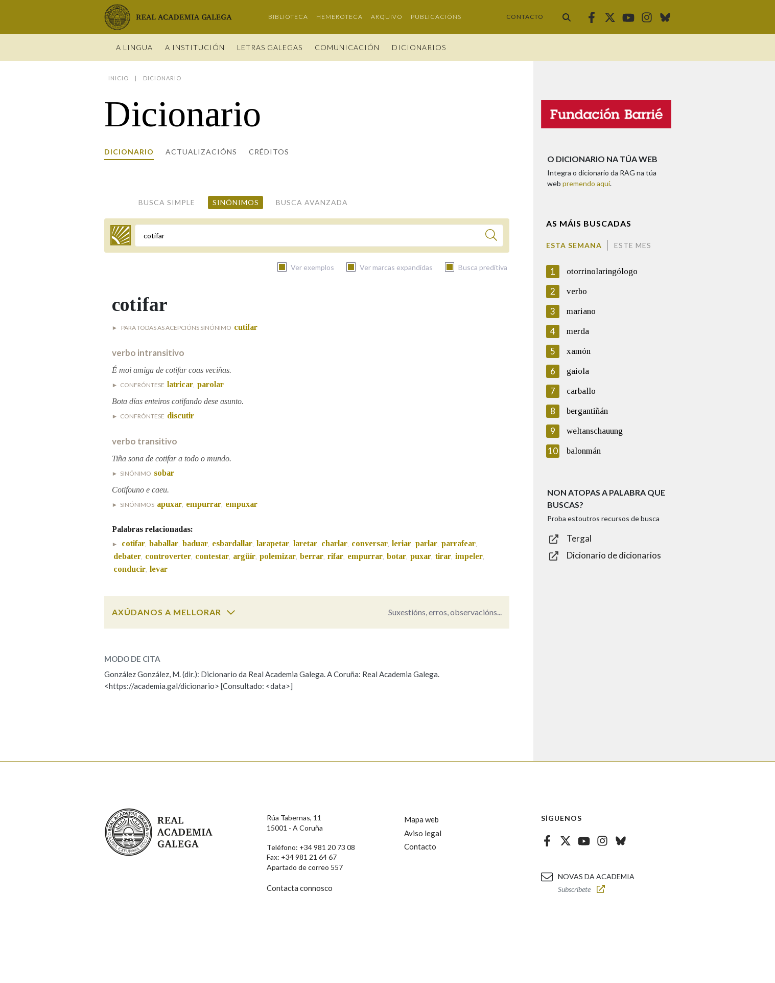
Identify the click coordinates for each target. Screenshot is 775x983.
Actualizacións (201, 151)
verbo (577, 291)
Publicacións (436, 16)
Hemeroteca (339, 16)
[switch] (231, 612)
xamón (579, 351)
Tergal (579, 538)
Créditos (269, 151)
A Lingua (134, 47)
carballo (581, 391)
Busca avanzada (312, 202)
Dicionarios (419, 47)
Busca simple (166, 202)
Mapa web (421, 819)
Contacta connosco (300, 887)
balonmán (584, 451)
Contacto (525, 16)
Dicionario (129, 151)
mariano (581, 311)
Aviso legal (422, 833)
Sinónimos (236, 202)
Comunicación (347, 47)
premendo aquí (586, 183)
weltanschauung (595, 431)
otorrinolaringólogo (602, 271)
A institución (195, 47)
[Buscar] (491, 236)
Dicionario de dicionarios (614, 555)
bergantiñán (587, 411)
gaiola (578, 371)
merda (578, 331)
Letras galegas (269, 47)
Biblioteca (288, 16)
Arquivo (387, 16)
